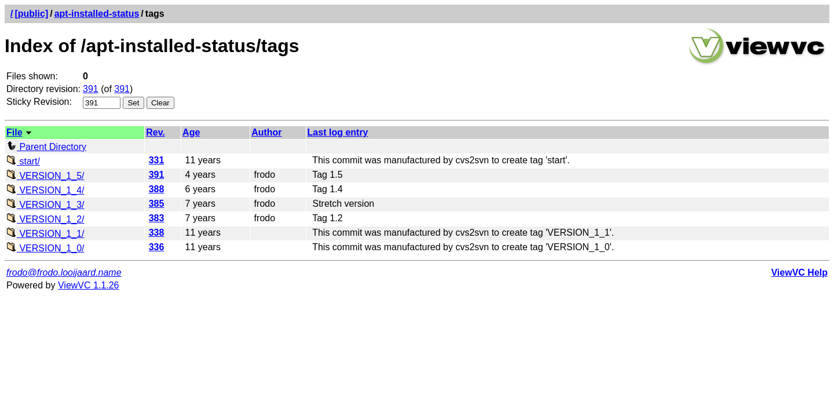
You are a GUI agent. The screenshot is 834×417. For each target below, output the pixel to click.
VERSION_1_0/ (45, 248)
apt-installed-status (97, 14)
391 (90, 89)
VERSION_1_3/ (45, 205)
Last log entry (338, 132)
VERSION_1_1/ (45, 234)
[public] (31, 14)
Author (266, 132)
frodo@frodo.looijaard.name (64, 272)
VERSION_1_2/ (45, 219)
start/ (23, 161)
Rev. (155, 132)
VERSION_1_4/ (45, 190)
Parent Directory (46, 147)
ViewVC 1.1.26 (88, 285)
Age (191, 132)
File (14, 132)
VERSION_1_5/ (45, 176)
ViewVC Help (799, 272)
